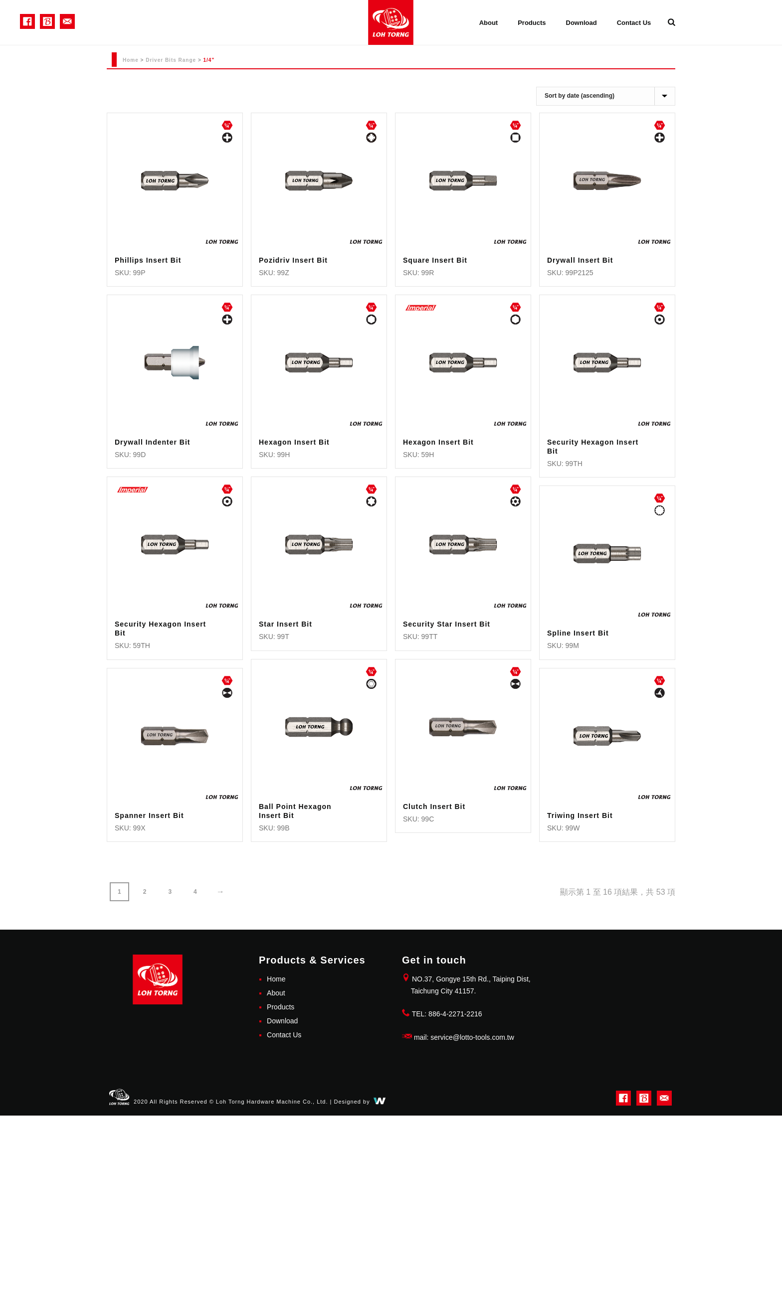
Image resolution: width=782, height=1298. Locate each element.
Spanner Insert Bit (149, 815)
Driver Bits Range (171, 60)
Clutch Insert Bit (434, 807)
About (488, 22)
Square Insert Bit (435, 260)
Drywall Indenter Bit (152, 442)
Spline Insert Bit (578, 633)
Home (131, 60)
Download (581, 22)
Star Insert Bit (285, 624)
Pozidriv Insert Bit (293, 260)
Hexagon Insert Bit (294, 442)
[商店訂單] (605, 96)
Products (532, 22)
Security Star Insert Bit (446, 624)
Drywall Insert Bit (580, 260)
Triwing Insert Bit (580, 815)
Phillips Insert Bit (148, 260)
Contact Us (634, 22)
